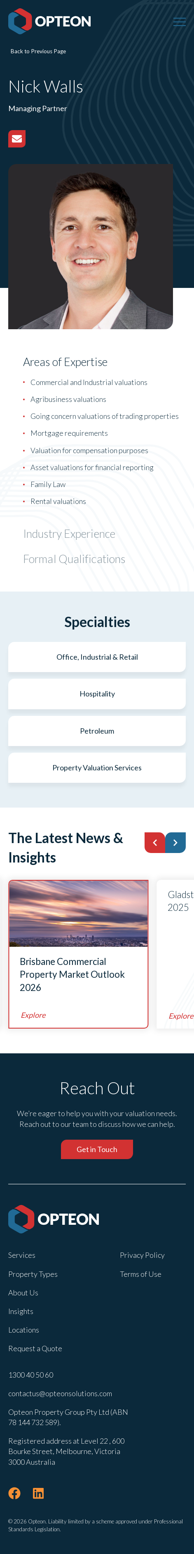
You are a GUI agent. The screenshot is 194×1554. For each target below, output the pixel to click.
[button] (155, 842)
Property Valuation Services (97, 767)
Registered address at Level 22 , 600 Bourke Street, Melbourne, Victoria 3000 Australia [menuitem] (66, 1451)
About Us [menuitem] (23, 1292)
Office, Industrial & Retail (97, 656)
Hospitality (97, 693)
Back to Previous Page (38, 51)
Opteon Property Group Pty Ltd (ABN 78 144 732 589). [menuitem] (68, 1417)
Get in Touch (97, 1149)
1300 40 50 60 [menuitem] (30, 1374)
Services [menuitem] (21, 1254)
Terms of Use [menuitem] (140, 1273)
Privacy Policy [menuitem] (142, 1254)
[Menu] (179, 21)
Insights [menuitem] (20, 1311)
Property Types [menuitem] (33, 1273)
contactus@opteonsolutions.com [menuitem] (60, 1393)
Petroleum (97, 730)
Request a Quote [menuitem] (35, 1348)
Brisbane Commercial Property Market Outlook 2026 (72, 974)
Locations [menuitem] (23, 1329)
